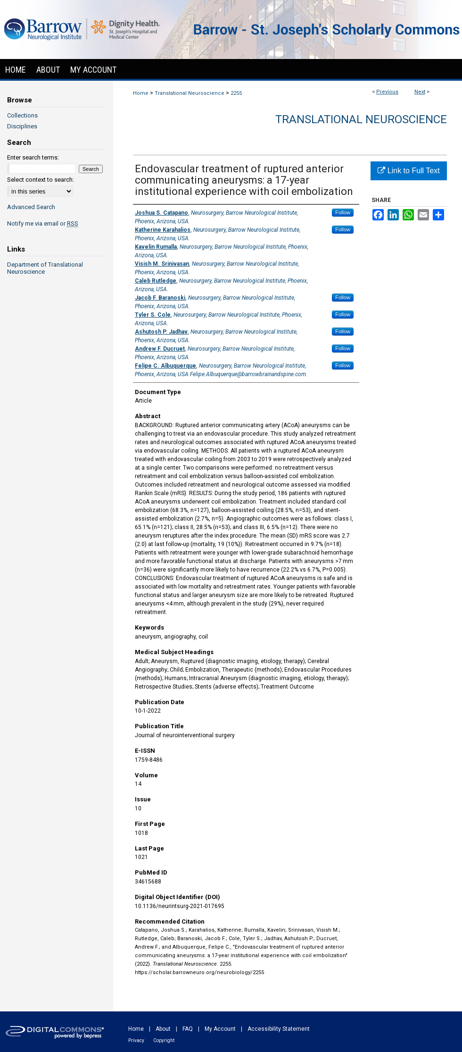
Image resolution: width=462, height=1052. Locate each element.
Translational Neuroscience (189, 93)
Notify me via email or (42, 223)
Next (419, 92)
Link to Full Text (408, 171)
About (163, 1029)
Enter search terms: (33, 157)
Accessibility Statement (279, 1029)
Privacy (136, 1040)
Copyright (163, 1040)
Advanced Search (31, 206)
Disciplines (22, 126)
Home (140, 93)
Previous (387, 92)
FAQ (187, 1029)
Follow (342, 212)
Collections (22, 115)
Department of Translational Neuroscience (45, 268)
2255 (236, 93)
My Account (220, 1029)
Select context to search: (40, 179)
